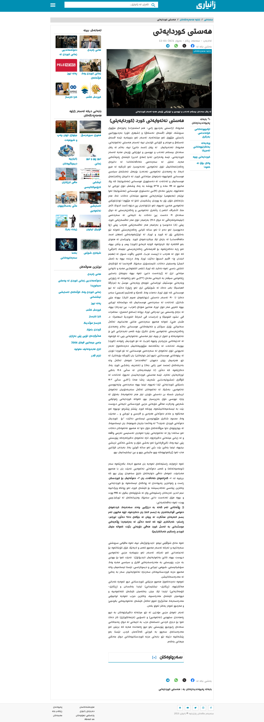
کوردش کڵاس (93, 310)
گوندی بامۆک (93, 330)
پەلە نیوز (96, 304)
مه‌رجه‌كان (57, 715)
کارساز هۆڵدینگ (92, 323)
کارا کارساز (95, 317)
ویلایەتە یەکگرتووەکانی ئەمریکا (201, 147)
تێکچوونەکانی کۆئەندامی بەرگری (202, 133)
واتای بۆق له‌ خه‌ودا (203, 165)
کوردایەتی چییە (201, 157)
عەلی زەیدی (94, 274)
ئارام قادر (96, 356)
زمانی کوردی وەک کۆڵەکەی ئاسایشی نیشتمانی (79, 294)
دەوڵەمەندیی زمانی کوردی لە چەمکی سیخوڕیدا (79, 283)
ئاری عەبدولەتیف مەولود (87, 349)
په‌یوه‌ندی (57, 707)
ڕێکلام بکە (57, 711)
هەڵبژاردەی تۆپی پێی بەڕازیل (85, 336)
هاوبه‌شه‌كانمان (86, 707)
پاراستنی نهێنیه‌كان (85, 715)
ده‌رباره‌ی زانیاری (87, 711)
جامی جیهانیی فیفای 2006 (86, 343)
